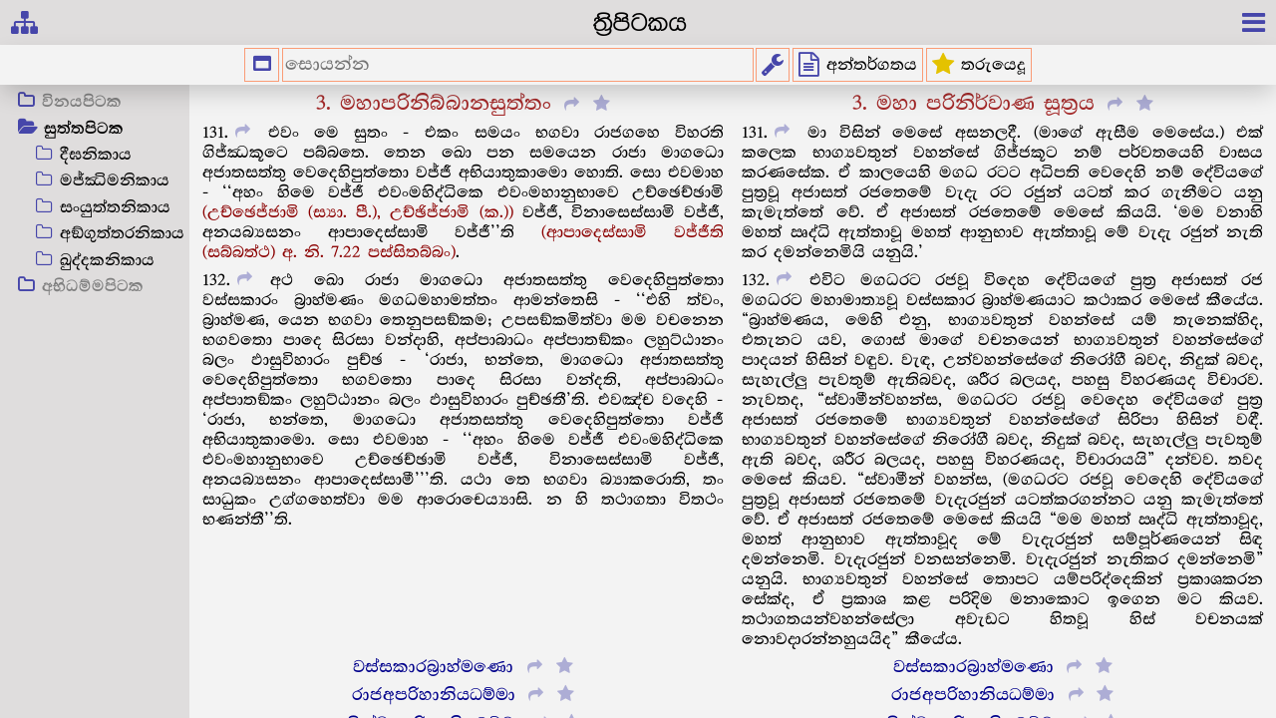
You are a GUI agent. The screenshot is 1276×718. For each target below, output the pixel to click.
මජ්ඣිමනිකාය (114, 181)
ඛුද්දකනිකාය (107, 260)
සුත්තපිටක (84, 130)
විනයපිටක (82, 103)
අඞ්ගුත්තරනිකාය (122, 233)
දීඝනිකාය (96, 155)
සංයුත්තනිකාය (115, 207)
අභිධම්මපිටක (93, 287)
